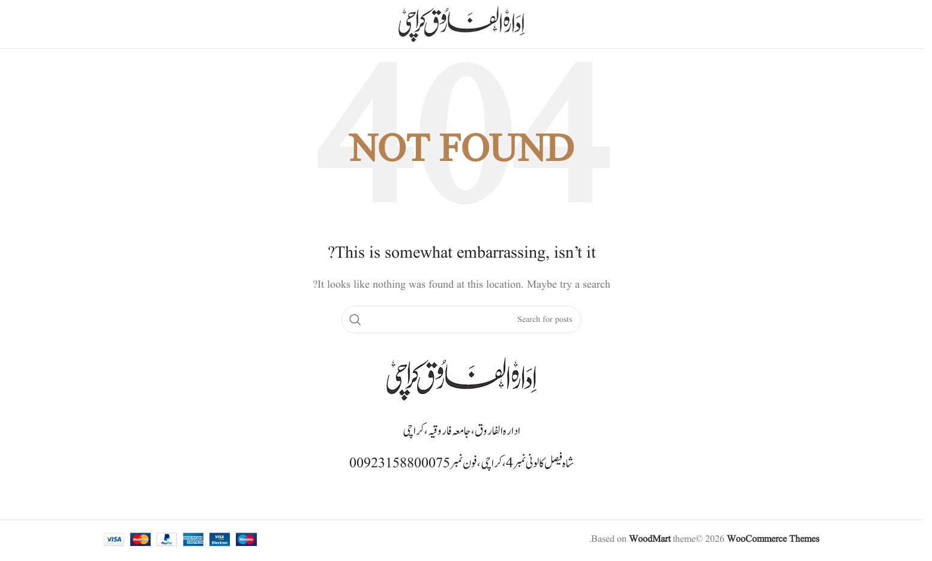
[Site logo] (461, 24)
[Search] (461, 319)
